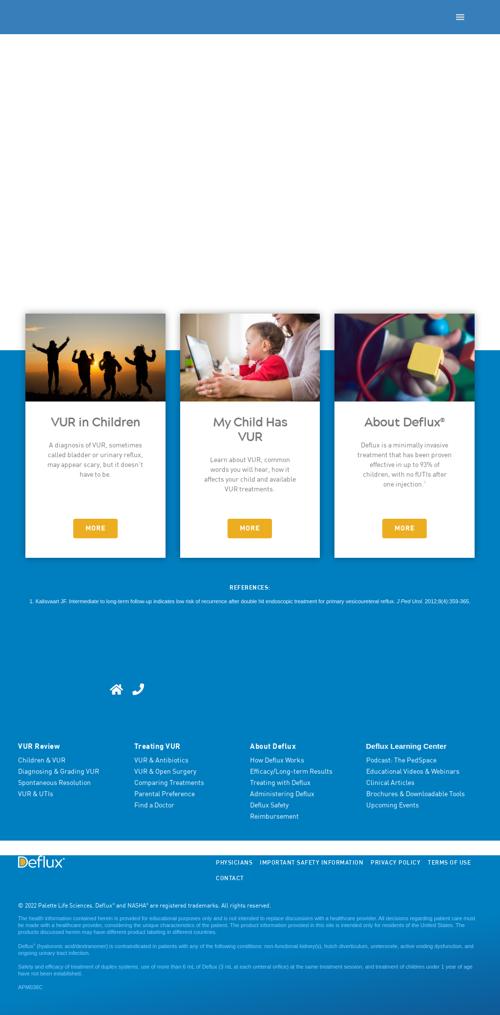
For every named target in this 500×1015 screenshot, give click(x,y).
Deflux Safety (269, 805)
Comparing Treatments (169, 783)
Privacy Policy (395, 863)
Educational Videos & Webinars (412, 771)
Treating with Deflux (280, 783)
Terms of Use (449, 863)
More (95, 528)
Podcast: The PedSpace (401, 760)
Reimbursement (274, 816)
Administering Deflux (282, 794)
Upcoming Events (392, 805)
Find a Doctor (154, 805)
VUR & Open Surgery (165, 771)
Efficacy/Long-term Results (291, 771)
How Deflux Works (277, 760)
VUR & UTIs (35, 794)
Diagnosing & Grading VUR (58, 771)
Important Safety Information (311, 863)
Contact (230, 879)
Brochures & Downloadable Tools (415, 794)
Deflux (26, 946)
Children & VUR (41, 760)
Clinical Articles (390, 783)
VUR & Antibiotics (161, 760)
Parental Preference (164, 794)
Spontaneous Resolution (54, 783)
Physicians (234, 863)
